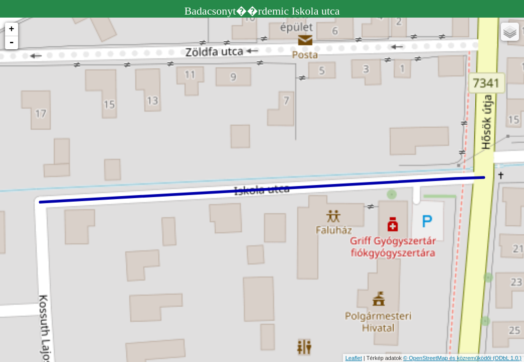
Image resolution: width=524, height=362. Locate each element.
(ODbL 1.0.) (507, 358)
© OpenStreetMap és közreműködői (448, 358)
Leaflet (353, 358)
